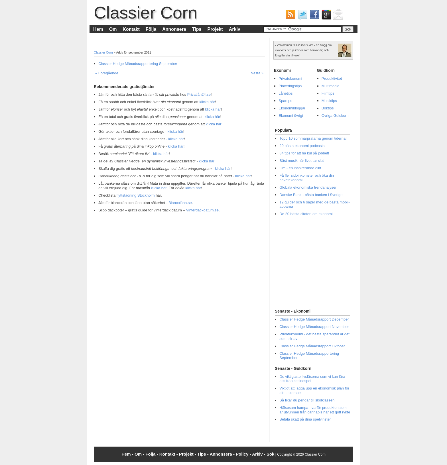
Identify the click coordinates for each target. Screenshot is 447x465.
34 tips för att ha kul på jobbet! (304, 153)
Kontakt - (169, 454)
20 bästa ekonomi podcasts (301, 146)
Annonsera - (223, 454)
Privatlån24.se (199, 94)
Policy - (244, 454)
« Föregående (106, 73)
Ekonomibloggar (292, 108)
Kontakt (131, 29)
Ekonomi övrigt (291, 115)
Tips (197, 29)
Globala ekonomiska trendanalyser (307, 187)
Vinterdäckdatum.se (202, 210)
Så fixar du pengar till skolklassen (306, 400)
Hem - (128, 454)
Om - (140, 454)
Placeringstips (290, 86)
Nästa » (257, 73)
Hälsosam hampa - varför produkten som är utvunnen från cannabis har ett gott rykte (314, 409)
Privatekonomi (290, 78)
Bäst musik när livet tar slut (301, 160)
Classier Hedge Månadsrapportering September (137, 64)
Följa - (152, 454)
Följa (151, 29)
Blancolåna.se (180, 203)
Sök (271, 454)
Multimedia (331, 86)
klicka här (207, 102)
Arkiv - (259, 454)
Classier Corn (145, 12)
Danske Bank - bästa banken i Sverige (310, 195)
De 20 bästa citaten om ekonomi (305, 214)
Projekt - (188, 454)
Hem (98, 29)
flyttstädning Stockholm (136, 195)
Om (113, 29)
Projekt (215, 29)
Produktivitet (332, 78)
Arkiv (234, 29)
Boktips (328, 108)
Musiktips (329, 101)
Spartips (285, 101)
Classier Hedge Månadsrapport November (314, 327)
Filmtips (328, 93)
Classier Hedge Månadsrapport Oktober (312, 346)
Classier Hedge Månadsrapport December (314, 319)
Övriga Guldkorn (335, 115)
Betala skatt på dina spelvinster (305, 419)
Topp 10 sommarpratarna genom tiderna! (313, 138)
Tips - (203, 454)
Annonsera (174, 29)
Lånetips (285, 93)
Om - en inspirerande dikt (300, 168)
